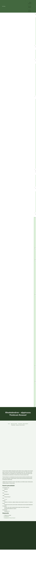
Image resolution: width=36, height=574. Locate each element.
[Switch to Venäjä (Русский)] (29, 6)
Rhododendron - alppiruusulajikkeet (23, 423)
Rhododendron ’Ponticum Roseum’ (9, 517)
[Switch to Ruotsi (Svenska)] (29, 10)
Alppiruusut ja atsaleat (14, 423)
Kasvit (9, 423)
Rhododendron (6, 516)
